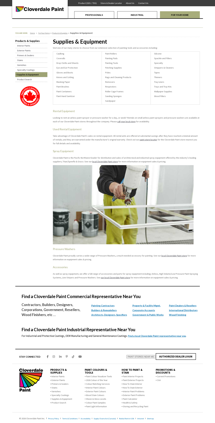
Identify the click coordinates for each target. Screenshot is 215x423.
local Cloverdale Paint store (105, 161)
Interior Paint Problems (133, 391)
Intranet (153, 418)
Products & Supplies (60, 33)
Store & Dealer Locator (111, 3)
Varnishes (56, 391)
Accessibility (91, 418)
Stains (54, 387)
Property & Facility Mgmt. (146, 305)
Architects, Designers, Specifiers (109, 314)
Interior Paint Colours (96, 387)
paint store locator (148, 139)
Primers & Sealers (60, 383)
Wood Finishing (177, 314)
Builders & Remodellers (104, 310)
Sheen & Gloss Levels (96, 399)
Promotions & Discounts (165, 371)
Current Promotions (166, 376)
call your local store (126, 121)
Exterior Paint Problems (134, 395)
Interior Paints (58, 376)
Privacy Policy (54, 418)
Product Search (59, 402)
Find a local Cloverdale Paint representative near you (157, 335)
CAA (159, 380)
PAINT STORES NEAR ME (141, 356)
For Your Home (44, 33)
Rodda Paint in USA (137, 418)
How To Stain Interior (132, 383)
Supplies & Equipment (62, 399)
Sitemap (164, 418)
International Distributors (183, 310)
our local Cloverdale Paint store (115, 277)
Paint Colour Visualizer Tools (99, 376)
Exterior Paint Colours (96, 391)
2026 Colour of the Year (97, 380)
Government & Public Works (148, 314)
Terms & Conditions (73, 418)
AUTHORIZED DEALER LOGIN (175, 356)
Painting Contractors (102, 305)
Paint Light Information (96, 406)
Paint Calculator (130, 399)
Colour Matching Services (98, 383)
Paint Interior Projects (133, 376)
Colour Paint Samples (96, 402)
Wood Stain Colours (95, 395)
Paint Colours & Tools (96, 371)
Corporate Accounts (143, 310)
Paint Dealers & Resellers (182, 305)
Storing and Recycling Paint (135, 406)
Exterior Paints (58, 380)
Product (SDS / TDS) (87, 3)
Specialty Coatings (60, 395)
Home (32, 33)
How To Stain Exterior (133, 387)
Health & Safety (130, 402)
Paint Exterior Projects (133, 380)
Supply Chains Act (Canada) (113, 418)
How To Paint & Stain (132, 371)
